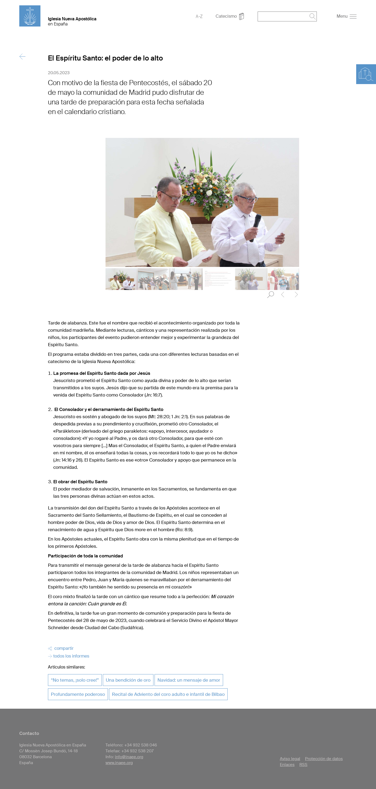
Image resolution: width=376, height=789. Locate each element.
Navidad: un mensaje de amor (188, 680)
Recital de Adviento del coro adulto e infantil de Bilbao (168, 694)
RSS (303, 764)
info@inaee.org (129, 757)
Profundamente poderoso (78, 694)
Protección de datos (324, 758)
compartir (61, 648)
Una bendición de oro (128, 680)
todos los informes (68, 656)
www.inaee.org (119, 762)
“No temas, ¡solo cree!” (75, 680)
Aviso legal (290, 758)
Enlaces (287, 764)
